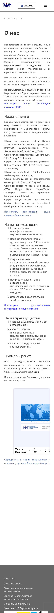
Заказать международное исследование (18, 590)
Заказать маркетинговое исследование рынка (18, 597)
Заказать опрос (13, 583)
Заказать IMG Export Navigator (21, 608)
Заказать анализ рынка (17, 603)
